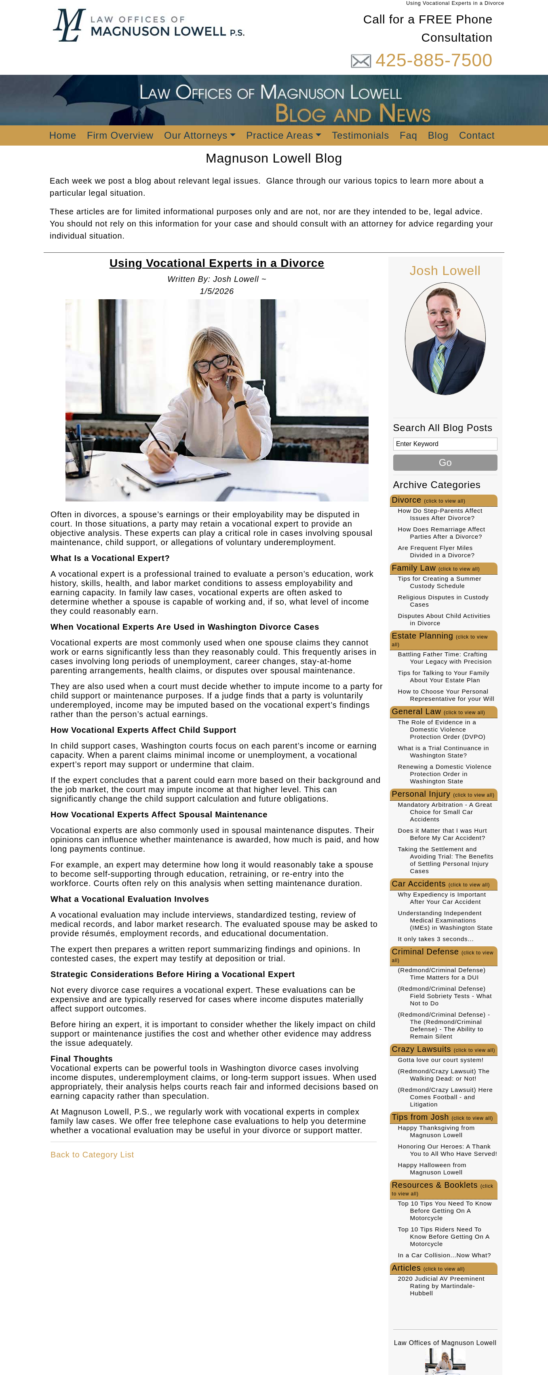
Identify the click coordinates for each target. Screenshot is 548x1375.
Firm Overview (120, 135)
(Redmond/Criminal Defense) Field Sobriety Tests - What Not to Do (445, 996)
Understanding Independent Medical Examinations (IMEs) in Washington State (445, 920)
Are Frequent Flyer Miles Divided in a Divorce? (436, 551)
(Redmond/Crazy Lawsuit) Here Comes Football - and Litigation (445, 1097)
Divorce (429, 499)
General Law (438, 711)
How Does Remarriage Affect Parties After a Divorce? (441, 533)
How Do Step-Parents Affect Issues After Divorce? (440, 514)
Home (62, 135)
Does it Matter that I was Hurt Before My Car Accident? (442, 834)
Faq (408, 135)
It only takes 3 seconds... (436, 938)
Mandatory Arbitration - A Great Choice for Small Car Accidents (445, 812)
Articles (428, 1267)
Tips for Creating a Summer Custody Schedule (440, 582)
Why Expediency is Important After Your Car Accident (442, 898)
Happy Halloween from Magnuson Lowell (432, 1168)
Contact (477, 135)
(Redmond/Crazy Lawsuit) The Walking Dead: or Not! (444, 1075)
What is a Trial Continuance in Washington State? (443, 752)
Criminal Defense (443, 955)
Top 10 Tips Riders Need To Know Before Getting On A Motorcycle (444, 1236)
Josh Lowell (445, 270)
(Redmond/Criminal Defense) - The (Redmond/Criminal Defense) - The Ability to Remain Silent (444, 1025)
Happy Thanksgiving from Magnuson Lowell (436, 1131)
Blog (438, 135)
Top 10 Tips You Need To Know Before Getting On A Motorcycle (445, 1210)
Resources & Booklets (442, 1188)
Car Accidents (441, 883)
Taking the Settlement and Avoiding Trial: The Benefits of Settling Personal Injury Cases (446, 860)
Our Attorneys (196, 135)
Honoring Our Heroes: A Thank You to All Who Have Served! (447, 1150)
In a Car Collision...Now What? (444, 1255)
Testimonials (360, 135)
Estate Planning (440, 639)
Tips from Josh (442, 1117)
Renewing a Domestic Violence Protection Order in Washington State (445, 774)
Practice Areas (279, 135)
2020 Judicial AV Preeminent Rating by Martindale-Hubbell (441, 1286)
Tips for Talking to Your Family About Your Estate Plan (444, 676)
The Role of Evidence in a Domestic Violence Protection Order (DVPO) (442, 729)
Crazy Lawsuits (443, 1049)
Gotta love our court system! (441, 1059)
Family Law (436, 567)
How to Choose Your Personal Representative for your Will (446, 695)
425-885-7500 (434, 60)
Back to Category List (92, 1154)
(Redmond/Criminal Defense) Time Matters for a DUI (442, 974)
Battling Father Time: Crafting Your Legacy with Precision (445, 658)
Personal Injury (443, 793)
